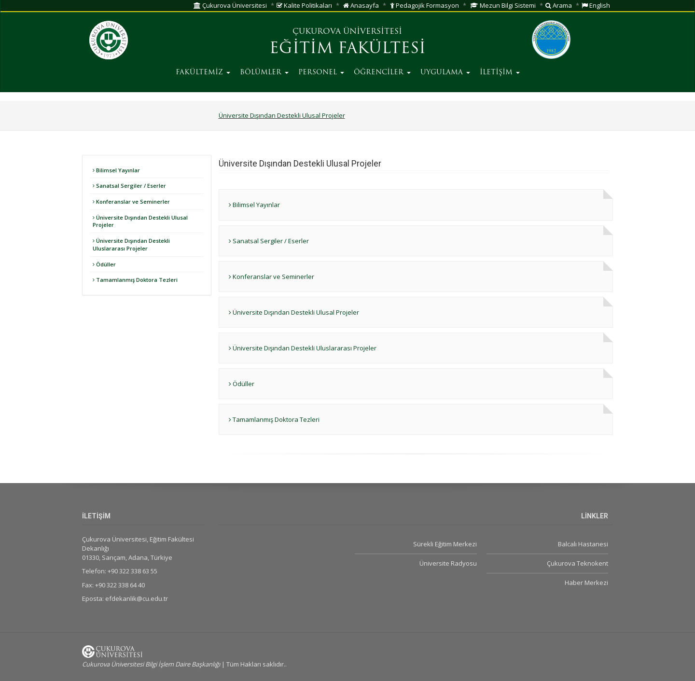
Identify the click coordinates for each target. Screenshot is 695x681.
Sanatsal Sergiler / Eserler (129, 185)
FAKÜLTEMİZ (203, 72)
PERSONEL (321, 72)
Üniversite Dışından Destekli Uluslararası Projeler (131, 244)
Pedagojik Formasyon (424, 5)
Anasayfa (361, 5)
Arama (558, 5)
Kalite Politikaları (304, 5)
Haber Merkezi (586, 582)
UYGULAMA (445, 72)
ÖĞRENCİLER (382, 72)
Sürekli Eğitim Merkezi (445, 544)
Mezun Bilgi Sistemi (503, 5)
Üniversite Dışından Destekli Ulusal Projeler (282, 115)
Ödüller (104, 264)
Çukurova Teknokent (577, 563)
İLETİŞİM (500, 72)
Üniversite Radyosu (448, 563)
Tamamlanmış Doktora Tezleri (135, 279)
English (596, 5)
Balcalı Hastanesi (583, 544)
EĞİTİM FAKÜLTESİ (347, 49)
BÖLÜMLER (264, 72)
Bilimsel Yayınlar (116, 170)
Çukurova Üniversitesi (230, 5)
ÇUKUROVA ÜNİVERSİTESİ (347, 32)
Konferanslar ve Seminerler (131, 201)
